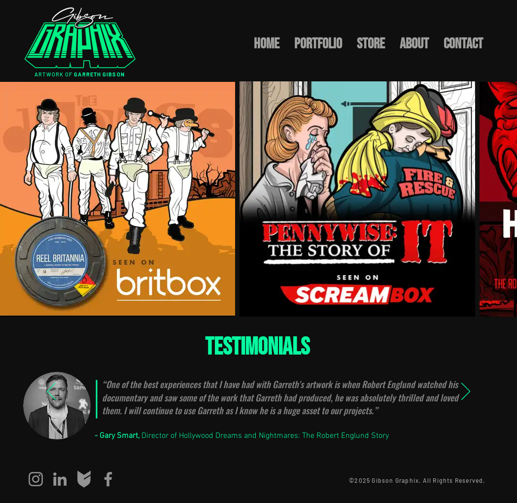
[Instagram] (35, 479)
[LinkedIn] (59, 479)
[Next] (465, 392)
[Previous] (51, 392)
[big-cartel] (84, 479)
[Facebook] (108, 479)
